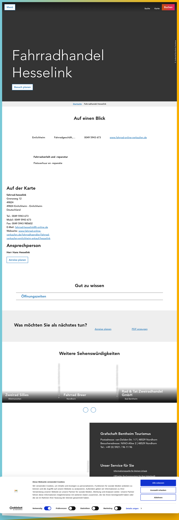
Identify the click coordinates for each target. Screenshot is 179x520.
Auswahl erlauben (158, 497)
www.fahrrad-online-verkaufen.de (128, 137)
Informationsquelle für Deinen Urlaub (130, 471)
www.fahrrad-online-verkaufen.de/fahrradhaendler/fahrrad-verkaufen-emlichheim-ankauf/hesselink (28, 234)
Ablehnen (158, 504)
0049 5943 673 (92, 137)
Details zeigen (132, 515)
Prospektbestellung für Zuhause (128, 481)
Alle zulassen (158, 489)
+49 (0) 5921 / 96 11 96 (119, 447)
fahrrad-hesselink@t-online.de (31, 227)
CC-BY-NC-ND (59, 391)
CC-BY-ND (117, 391)
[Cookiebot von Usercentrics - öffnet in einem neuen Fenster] (16, 515)
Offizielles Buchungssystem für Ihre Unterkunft (134, 476)
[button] (22, 87)
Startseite (77, 104)
